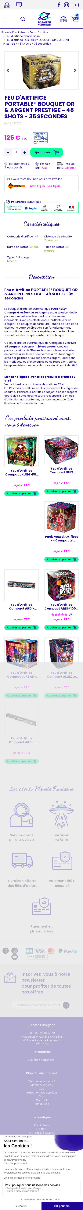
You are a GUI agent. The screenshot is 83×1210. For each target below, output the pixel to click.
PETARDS (41, 1129)
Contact (41, 1100)
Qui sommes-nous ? (41, 1081)
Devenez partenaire (41, 1060)
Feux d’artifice (39, 32)
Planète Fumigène (14, 32)
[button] (8, 70)
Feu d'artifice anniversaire (23, 36)
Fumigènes (41, 1125)
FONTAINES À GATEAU (41, 1133)
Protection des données (41, 1092)
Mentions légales (42, 1085)
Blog (41, 1096)
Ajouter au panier (19, 493)
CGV (42, 1089)
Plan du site (41, 1104)
